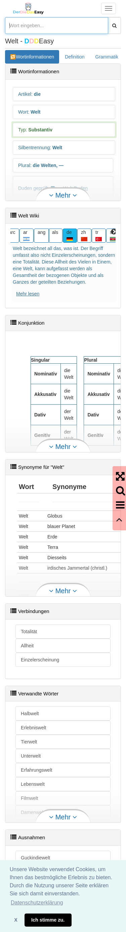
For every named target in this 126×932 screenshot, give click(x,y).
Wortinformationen (35, 56)
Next (114, 232)
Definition (74, 56)
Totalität (29, 631)
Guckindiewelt (35, 857)
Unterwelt (31, 756)
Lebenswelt (33, 784)
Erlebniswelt (33, 727)
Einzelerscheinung (40, 659)
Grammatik (106, 56)
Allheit (27, 645)
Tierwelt (29, 741)
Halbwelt (30, 713)
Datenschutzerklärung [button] (37, 902)
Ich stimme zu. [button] (48, 920)
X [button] (15, 920)
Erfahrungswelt (36, 770)
